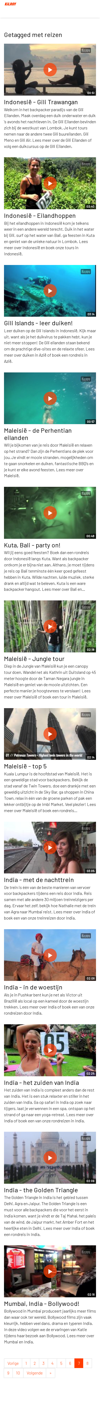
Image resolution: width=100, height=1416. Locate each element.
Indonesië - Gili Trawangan (41, 102)
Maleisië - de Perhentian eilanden (38, 433)
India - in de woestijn (33, 987)
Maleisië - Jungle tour (34, 658)
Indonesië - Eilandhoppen (40, 215)
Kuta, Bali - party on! (32, 545)
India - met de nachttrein (39, 879)
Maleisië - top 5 (25, 766)
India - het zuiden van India (41, 1082)
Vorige (13, 1363)
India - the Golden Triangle (41, 1190)
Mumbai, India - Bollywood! (41, 1303)
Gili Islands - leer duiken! (38, 323)
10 (18, 1372)
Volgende (35, 1372)
